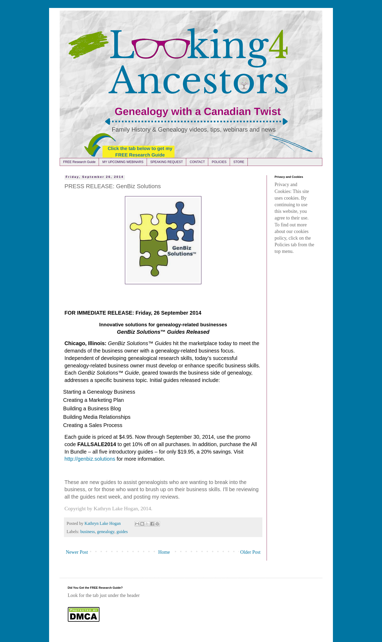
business (87, 531)
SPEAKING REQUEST (166, 162)
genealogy (105, 531)
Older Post (250, 552)
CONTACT (197, 162)
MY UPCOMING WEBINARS (122, 162)
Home (164, 552)
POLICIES (219, 162)
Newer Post (77, 552)
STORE (238, 162)
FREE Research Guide (79, 162)
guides (122, 531)
